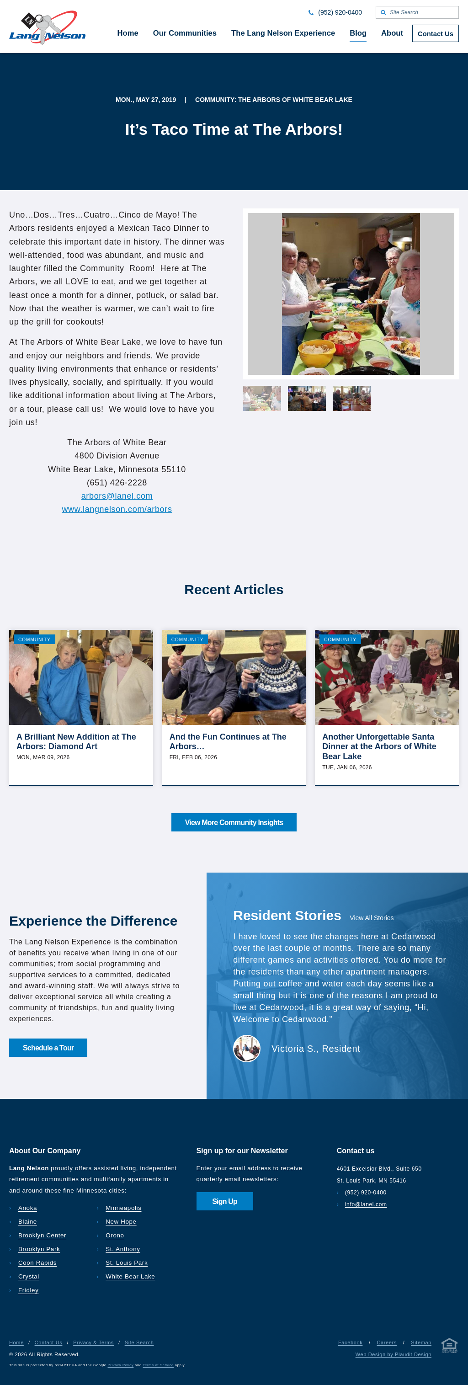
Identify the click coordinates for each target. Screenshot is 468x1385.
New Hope (121, 1221)
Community (34, 639)
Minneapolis (123, 1207)
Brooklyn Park (39, 1249)
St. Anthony (123, 1249)
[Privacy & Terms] (450, 1347)
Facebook (350, 1342)
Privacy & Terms (93, 1342)
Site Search (139, 1342)
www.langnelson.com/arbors (117, 509)
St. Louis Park (127, 1262)
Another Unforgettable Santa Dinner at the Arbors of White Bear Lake (379, 746)
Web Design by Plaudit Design (393, 1354)
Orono (115, 1235)
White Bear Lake (130, 1276)
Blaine (27, 1221)
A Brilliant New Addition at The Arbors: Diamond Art (76, 741)
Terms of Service (158, 1365)
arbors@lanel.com (117, 496)
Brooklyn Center (42, 1235)
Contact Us (49, 1342)
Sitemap (421, 1342)
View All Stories (372, 918)
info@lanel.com (366, 1204)
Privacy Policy (121, 1365)
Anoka (27, 1207)
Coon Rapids (37, 1262)
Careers (387, 1342)
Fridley (28, 1290)
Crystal (28, 1276)
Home (16, 1342)
